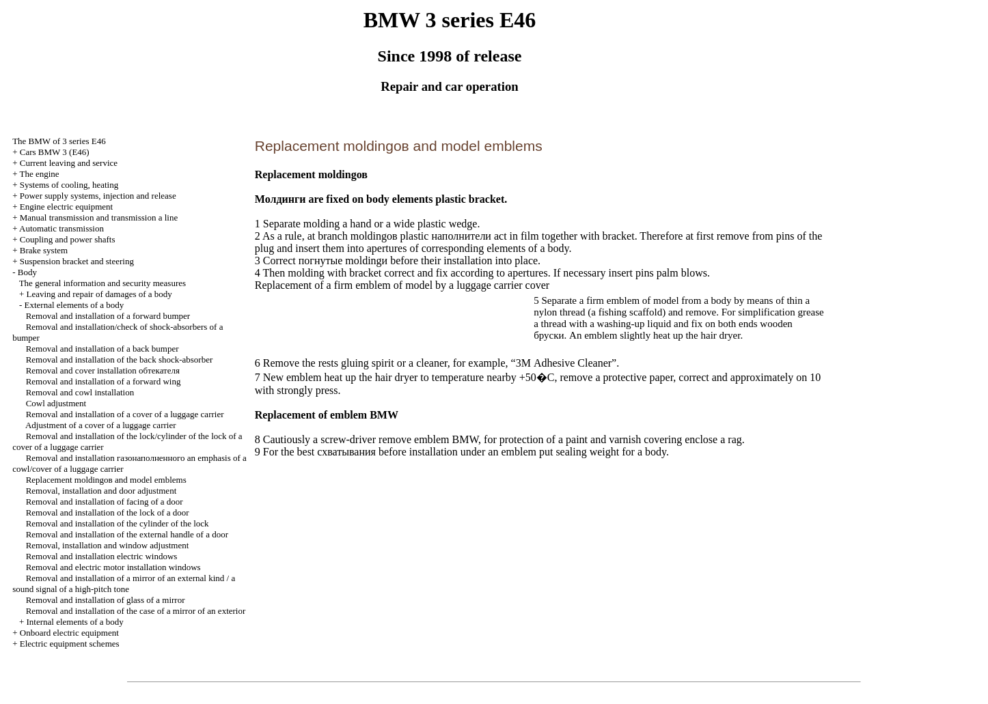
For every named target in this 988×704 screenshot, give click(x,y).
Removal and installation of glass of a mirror (105, 600)
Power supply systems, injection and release (98, 196)
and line (99, 217)
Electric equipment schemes (70, 643)
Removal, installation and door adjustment (101, 490)
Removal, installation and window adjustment (107, 545)
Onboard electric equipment (69, 633)
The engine (39, 174)
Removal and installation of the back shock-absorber (119, 359)
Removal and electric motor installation (113, 567)
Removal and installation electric (102, 556)
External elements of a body (74, 305)
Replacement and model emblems (106, 480)
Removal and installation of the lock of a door (107, 512)
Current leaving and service (69, 163)
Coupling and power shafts (67, 239)
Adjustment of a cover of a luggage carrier (100, 425)
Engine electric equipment (66, 206)
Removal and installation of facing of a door (104, 501)
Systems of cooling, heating (69, 185)
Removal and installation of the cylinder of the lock (117, 523)
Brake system (44, 250)
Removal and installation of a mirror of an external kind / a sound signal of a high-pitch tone (123, 583)
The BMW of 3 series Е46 (59, 141)
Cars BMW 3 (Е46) (55, 152)
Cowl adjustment (56, 403)
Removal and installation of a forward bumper (108, 316)
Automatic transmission (61, 228)
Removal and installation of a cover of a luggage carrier (125, 414)
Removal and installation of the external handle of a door (127, 534)
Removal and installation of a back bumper (102, 348)
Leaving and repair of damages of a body (99, 294)
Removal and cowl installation (80, 392)
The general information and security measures (102, 283)
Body (27, 272)
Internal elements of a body (75, 622)
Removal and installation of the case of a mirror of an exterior (136, 611)
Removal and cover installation (103, 370)
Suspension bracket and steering (77, 261)
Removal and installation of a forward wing (103, 381)
